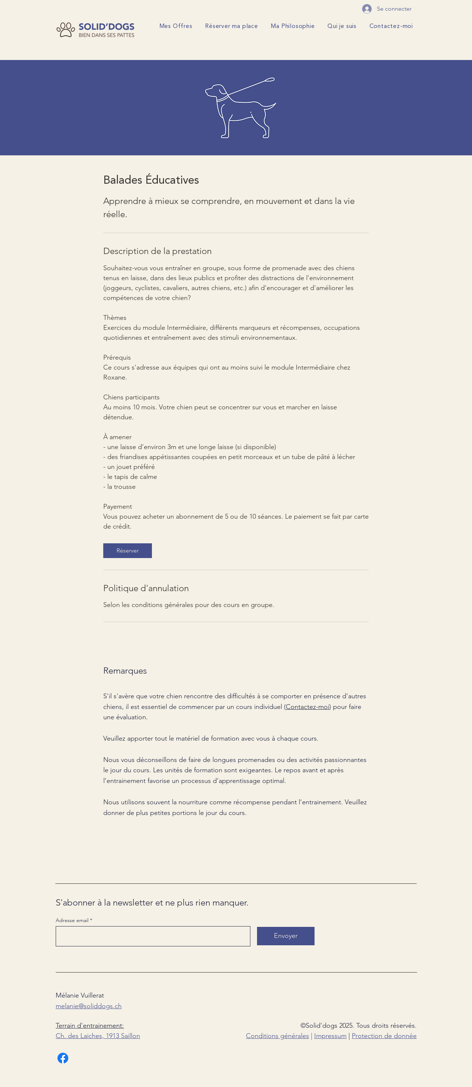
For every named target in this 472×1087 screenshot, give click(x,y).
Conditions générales (277, 1036)
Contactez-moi (307, 707)
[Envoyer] (286, 936)
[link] (127, 550)
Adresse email (72, 920)
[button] (175, 27)
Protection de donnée (384, 1036)
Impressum (330, 1036)
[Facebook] (63, 1058)
